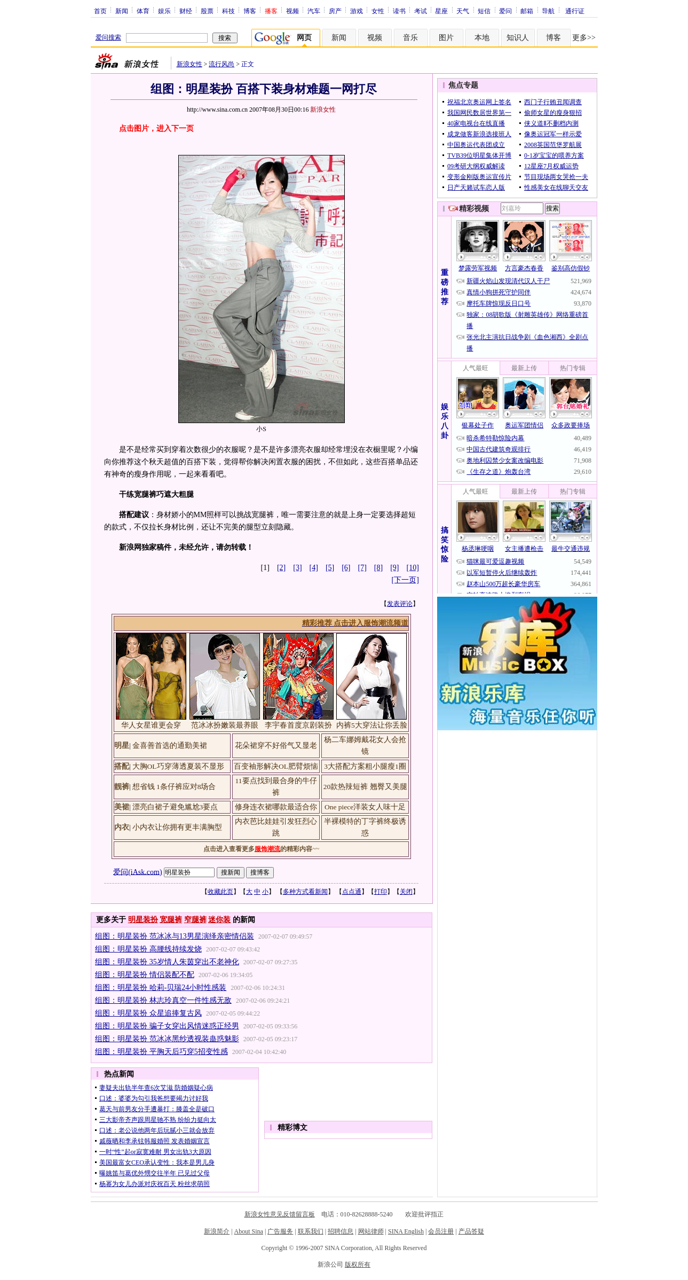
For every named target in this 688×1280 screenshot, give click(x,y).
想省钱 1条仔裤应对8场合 (174, 787)
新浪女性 (189, 64)
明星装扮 (143, 920)
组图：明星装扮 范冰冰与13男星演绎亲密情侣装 (174, 936)
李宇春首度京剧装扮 (298, 725)
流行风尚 (221, 64)
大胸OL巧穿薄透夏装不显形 (178, 766)
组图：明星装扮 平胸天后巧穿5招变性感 (161, 1052)
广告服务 (280, 1231)
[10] (413, 568)
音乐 (410, 38)
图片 (446, 38)
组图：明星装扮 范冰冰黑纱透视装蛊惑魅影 (167, 1039)
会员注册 (441, 1231)
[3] (297, 568)
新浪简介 (217, 1231)
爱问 (505, 10)
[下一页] (405, 580)
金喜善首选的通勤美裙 (169, 746)
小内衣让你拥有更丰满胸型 (177, 827)
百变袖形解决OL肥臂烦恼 (276, 766)
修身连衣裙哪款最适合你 (276, 807)
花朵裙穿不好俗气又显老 (276, 746)
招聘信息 (340, 1231)
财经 (185, 10)
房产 (335, 10)
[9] (394, 568)
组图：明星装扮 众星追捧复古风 (148, 1013)
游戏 (356, 10)
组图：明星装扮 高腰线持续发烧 (148, 949)
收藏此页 (220, 891)
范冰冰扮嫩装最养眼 (224, 725)
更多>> (584, 38)
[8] (378, 568)
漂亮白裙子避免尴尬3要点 (175, 807)
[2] (281, 568)
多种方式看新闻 (305, 891)
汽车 (313, 10)
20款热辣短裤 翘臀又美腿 (365, 787)
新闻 (121, 10)
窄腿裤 (195, 920)
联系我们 (310, 1231)
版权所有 (357, 1264)
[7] (362, 568)
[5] (330, 568)
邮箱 (526, 10)
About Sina (248, 1231)
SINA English (406, 1231)
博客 (249, 10)
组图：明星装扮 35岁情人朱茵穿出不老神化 (167, 962)
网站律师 (371, 1231)
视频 (292, 10)
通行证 (574, 10)
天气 (462, 10)
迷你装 (219, 920)
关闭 (406, 891)
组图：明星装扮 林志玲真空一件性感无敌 (163, 1000)
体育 (143, 10)
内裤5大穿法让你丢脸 (371, 725)
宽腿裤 (171, 920)
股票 (207, 10)
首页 (100, 10)
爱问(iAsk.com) (137, 872)
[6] (346, 568)
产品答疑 (471, 1231)
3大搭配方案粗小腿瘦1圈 (365, 766)
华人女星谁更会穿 (151, 725)
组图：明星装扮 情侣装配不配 (144, 975)
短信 (484, 10)
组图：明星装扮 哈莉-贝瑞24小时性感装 (160, 988)
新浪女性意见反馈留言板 (279, 1214)
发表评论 (400, 603)
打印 (380, 891)
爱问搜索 (108, 37)
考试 (420, 10)
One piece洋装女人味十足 (365, 807)
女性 (377, 10)
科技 (228, 10)
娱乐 (164, 10)
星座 (441, 10)
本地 (482, 38)
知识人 (518, 38)
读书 (399, 10)
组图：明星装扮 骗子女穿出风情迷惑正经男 (167, 1026)
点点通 (351, 891)
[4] (314, 568)
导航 (548, 10)
